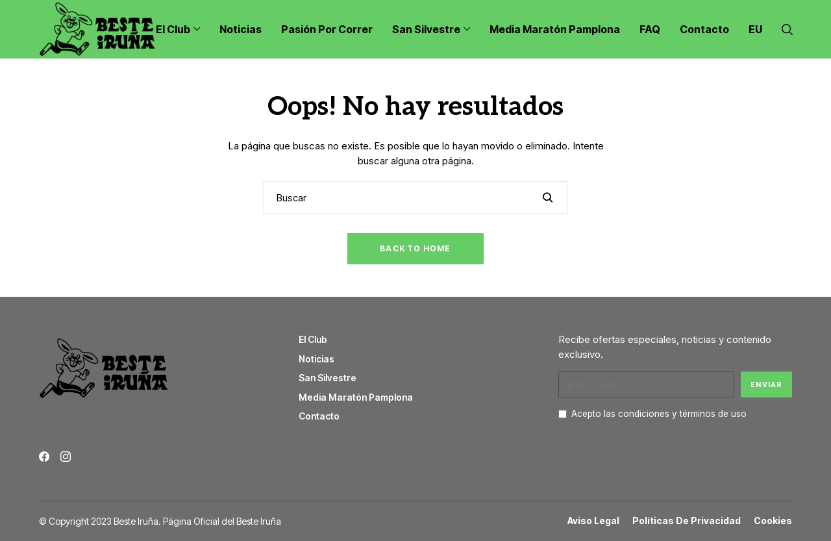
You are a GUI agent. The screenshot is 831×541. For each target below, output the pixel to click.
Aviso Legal (593, 521)
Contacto (319, 415)
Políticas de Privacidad (686, 521)
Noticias (316, 358)
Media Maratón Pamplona (356, 397)
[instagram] (65, 456)
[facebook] (44, 456)
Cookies (773, 521)
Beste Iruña (258, 521)
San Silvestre (327, 377)
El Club (313, 339)
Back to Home (415, 248)
